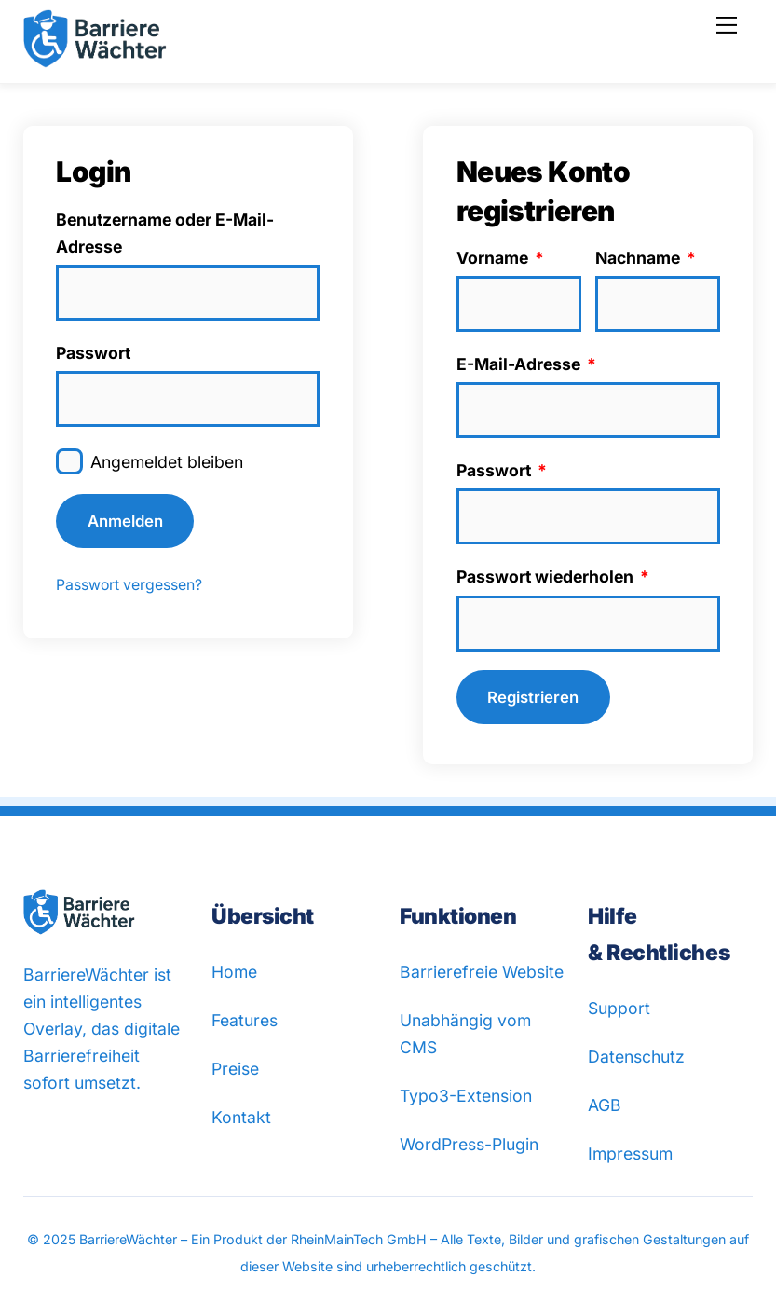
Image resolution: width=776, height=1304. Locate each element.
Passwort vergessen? (129, 585)
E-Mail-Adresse (526, 364)
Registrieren (533, 697)
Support (619, 1008)
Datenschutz (636, 1056)
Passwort (93, 353)
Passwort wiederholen (552, 576)
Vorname (500, 258)
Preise (235, 1068)
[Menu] (726, 25)
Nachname (645, 258)
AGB (604, 1105)
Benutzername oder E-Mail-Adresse (165, 233)
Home (234, 971)
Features (244, 1020)
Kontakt (241, 1117)
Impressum (630, 1153)
